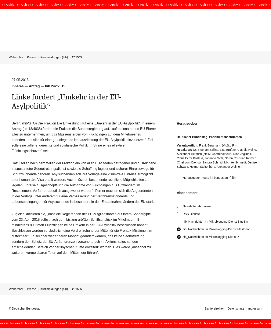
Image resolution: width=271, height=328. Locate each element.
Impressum (254, 308)
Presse (31, 57)
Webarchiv (16, 57)
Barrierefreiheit (214, 308)
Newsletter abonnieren (197, 206)
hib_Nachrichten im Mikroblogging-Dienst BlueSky (215, 221)
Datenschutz (236, 308)
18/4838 (32, 129)
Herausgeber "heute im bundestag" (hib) (209, 177)
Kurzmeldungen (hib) (54, 57)
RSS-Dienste (191, 214)
